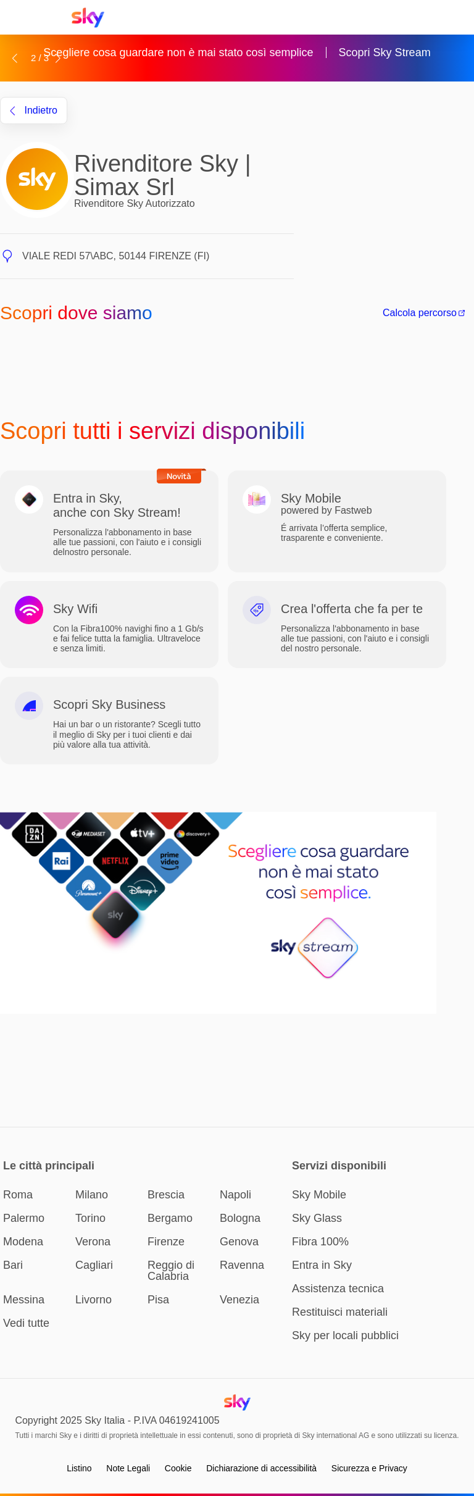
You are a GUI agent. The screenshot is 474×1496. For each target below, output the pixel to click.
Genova (239, 1241)
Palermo (23, 1218)
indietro (33, 110)
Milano (91, 1195)
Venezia (239, 1299)
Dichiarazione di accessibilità (261, 1468)
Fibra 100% (320, 1241)
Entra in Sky (322, 1265)
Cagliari (94, 1265)
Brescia (166, 1195)
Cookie (178, 1468)
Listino (79, 1468)
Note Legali (128, 1468)
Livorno (93, 1299)
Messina (23, 1299)
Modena (23, 1241)
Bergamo (170, 1218)
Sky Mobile (319, 1195)
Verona (92, 1241)
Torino (90, 1218)
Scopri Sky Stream (385, 52)
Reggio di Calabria (171, 1270)
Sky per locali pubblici (345, 1335)
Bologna (240, 1218)
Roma (18, 1195)
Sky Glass (317, 1218)
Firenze (166, 1241)
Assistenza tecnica (338, 1288)
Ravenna (242, 1265)
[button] (14, 58)
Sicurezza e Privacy (369, 1468)
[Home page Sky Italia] (92, 17)
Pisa (158, 1299)
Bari (13, 1265)
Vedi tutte (26, 1323)
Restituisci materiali (340, 1312)
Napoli (235, 1195)
